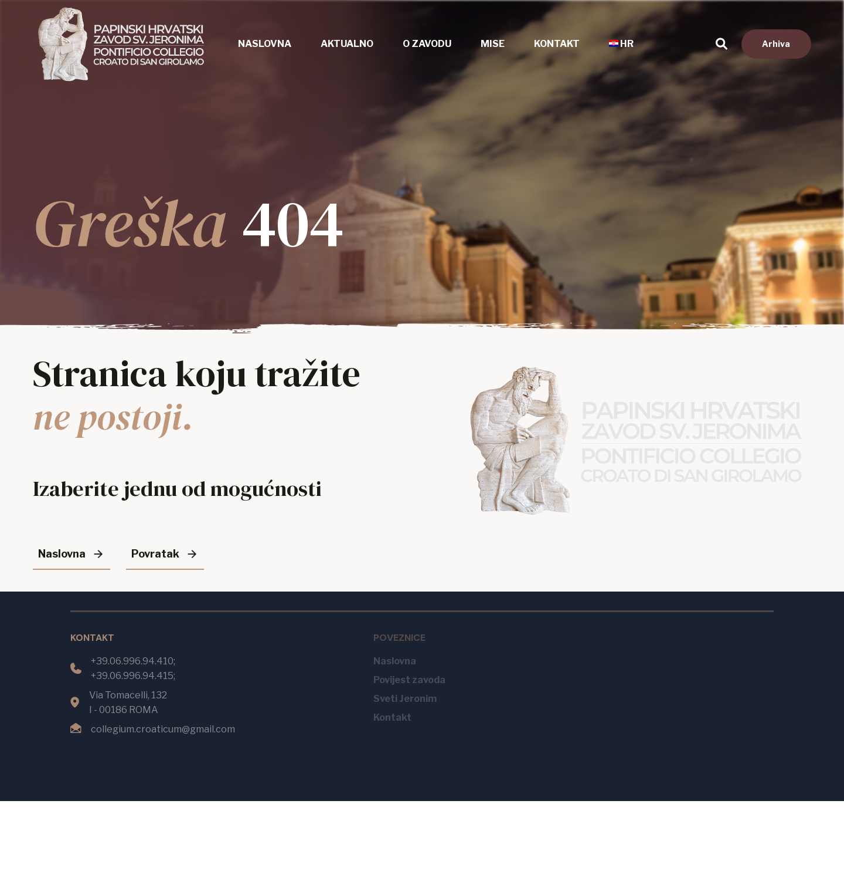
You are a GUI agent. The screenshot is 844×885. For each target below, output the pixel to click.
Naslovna (264, 43)
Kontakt (557, 43)
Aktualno (347, 43)
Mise (493, 43)
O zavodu (427, 43)
